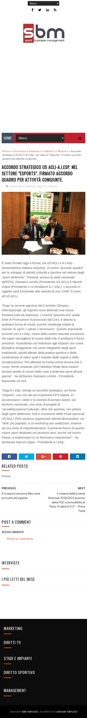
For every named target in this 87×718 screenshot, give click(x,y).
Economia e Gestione (22, 186)
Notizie (53, 186)
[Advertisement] (43, 85)
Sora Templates (30, 711)
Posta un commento (20, 539)
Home (7, 138)
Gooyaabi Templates (66, 711)
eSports (42, 186)
